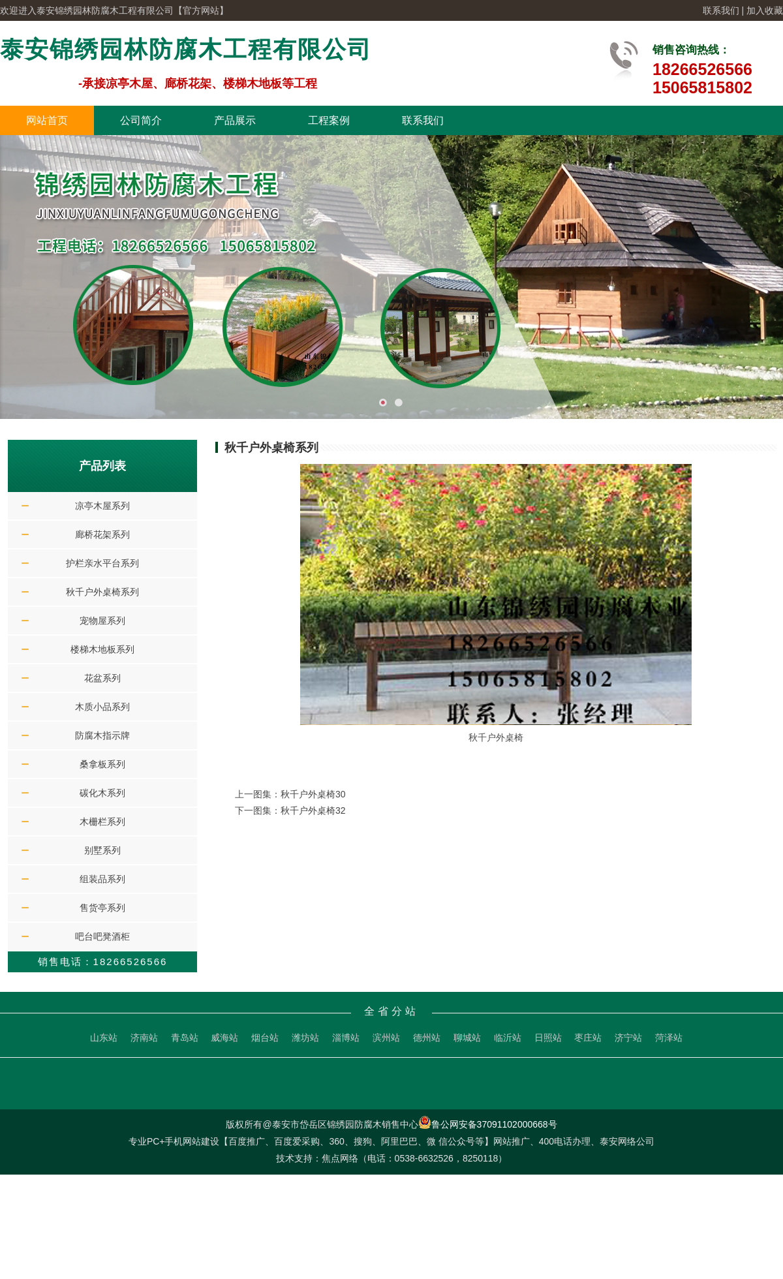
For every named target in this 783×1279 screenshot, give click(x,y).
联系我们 (721, 10)
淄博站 (346, 1037)
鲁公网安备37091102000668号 (487, 1124)
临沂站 (507, 1037)
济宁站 (628, 1037)
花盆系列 (102, 678)
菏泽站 (669, 1037)
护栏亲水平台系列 (102, 563)
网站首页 (47, 120)
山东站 (103, 1037)
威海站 (224, 1037)
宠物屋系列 (102, 620)
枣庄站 (588, 1037)
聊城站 (467, 1037)
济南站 (144, 1037)
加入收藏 (764, 10)
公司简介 (141, 120)
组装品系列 (102, 879)
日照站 (548, 1037)
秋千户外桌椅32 (313, 810)
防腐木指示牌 (102, 735)
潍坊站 (305, 1037)
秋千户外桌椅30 (313, 794)
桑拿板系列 (102, 764)
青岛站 (184, 1037)
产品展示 (235, 120)
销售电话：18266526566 (103, 961)
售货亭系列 (102, 907)
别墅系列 (102, 850)
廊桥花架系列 (102, 534)
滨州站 (386, 1037)
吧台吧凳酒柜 (102, 936)
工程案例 (329, 120)
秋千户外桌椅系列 (102, 592)
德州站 (426, 1037)
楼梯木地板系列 (102, 649)
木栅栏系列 (102, 821)
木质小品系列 (102, 706)
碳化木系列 (102, 793)
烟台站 (265, 1037)
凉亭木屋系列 (102, 506)
